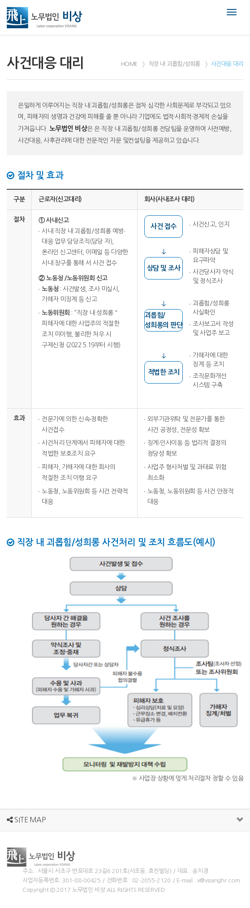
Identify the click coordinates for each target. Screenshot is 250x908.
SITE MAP (26, 819)
